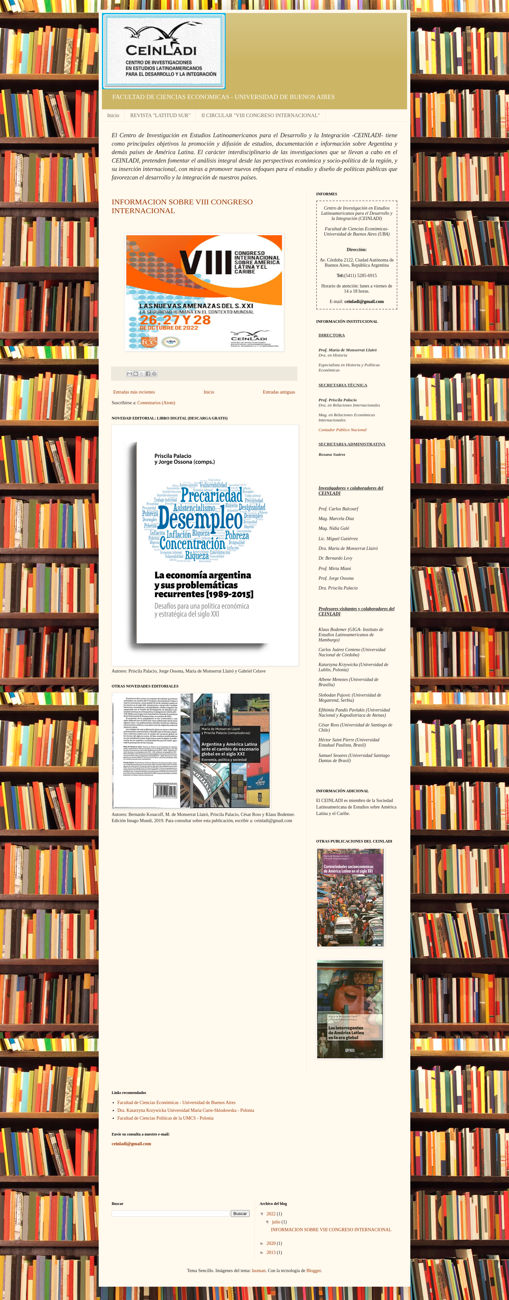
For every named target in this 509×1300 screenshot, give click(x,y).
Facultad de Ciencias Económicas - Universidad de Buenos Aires (177, 1102)
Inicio (113, 115)
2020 (272, 1243)
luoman (259, 1270)
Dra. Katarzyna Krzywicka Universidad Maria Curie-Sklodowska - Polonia (186, 1110)
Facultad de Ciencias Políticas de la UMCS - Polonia (166, 1118)
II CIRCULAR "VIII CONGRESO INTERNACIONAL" (260, 115)
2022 (272, 1213)
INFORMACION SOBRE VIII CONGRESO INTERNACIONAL (331, 1229)
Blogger (313, 1270)
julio (276, 1222)
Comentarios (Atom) (156, 402)
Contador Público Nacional (342, 429)
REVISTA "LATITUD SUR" (160, 115)
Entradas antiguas (279, 392)
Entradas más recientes (134, 392)
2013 (272, 1252)
